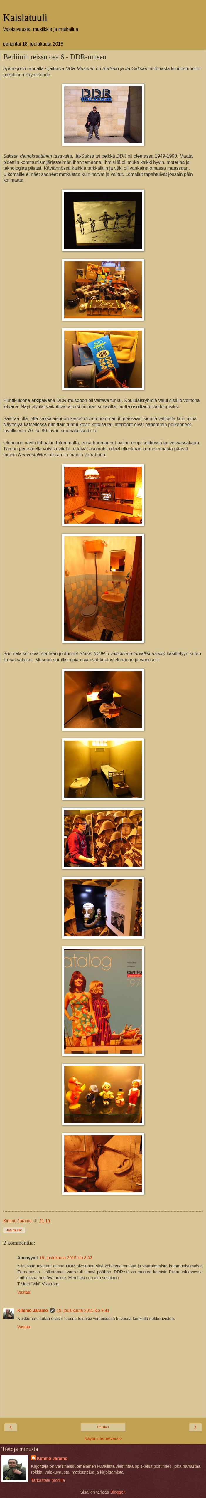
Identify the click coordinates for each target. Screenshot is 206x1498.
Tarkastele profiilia (48, 1480)
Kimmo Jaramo (32, 1310)
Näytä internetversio (103, 1438)
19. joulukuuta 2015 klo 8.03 (66, 1257)
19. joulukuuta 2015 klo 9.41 (83, 1310)
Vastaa (23, 1292)
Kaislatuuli (25, 17)
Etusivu (103, 1427)
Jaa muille (14, 1230)
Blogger (117, 1492)
